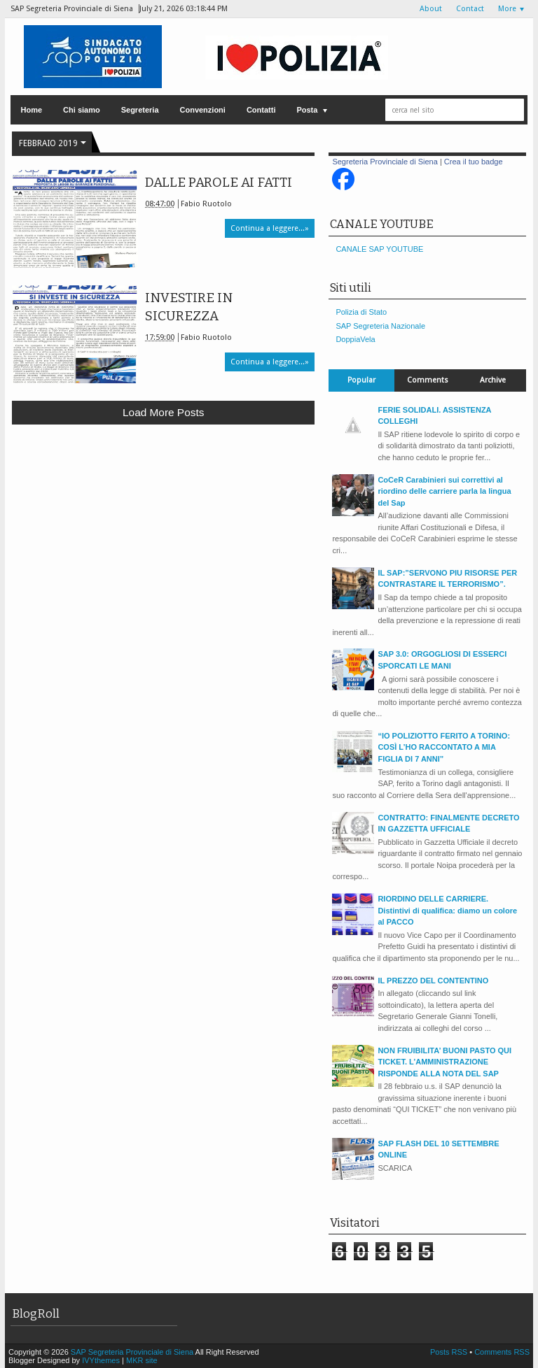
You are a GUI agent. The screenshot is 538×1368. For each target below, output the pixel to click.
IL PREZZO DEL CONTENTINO (433, 980)
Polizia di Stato (361, 312)
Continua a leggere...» (269, 228)
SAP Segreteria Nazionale (380, 326)
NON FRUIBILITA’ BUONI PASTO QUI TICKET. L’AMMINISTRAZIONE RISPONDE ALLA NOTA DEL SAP (444, 1062)
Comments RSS (502, 1352)
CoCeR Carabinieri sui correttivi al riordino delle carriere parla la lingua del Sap (444, 491)
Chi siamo (81, 110)
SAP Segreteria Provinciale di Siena (133, 1352)
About (431, 8)
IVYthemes (101, 1360)
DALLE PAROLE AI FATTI (218, 182)
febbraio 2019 (48, 143)
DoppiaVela (355, 339)
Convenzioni (203, 110)
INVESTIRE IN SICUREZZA (189, 307)
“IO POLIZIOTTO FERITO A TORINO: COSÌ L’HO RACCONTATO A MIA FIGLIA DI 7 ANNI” (444, 747)
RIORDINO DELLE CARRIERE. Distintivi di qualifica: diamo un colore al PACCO (447, 910)
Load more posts (163, 412)
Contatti (261, 110)
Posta (306, 110)
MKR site (142, 1360)
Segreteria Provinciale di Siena (384, 161)
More (507, 8)
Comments (427, 380)
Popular (361, 380)
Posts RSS (449, 1352)
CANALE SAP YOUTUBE (379, 249)
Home (32, 110)
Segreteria (140, 110)
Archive (493, 380)
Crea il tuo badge (473, 161)
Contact (470, 8)
